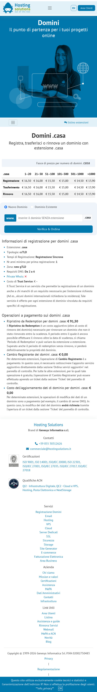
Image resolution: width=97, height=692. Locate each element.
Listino (48, 617)
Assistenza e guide (48, 621)
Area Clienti (86, 8)
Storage (48, 544)
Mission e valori (48, 577)
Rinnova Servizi (48, 625)
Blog (48, 641)
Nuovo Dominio (17, 207)
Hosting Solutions (48, 424)
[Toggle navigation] (50, 8)
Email (48, 516)
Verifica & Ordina (48, 229)
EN (73, 8)
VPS (48, 524)
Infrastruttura (48, 601)
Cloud (48, 528)
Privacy (48, 658)
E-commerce (48, 552)
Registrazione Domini (48, 512)
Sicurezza (48, 540)
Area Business (48, 560)
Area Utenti (48, 613)
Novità (48, 637)
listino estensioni (76, 122)
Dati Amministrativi (48, 593)
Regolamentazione (48, 669)
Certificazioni (48, 581)
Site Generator (48, 548)
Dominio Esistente (46, 207)
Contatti (48, 597)
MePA (48, 589)
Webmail (48, 629)
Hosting (48, 520)
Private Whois (15, 276)
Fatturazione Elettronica (48, 556)
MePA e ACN (48, 633)
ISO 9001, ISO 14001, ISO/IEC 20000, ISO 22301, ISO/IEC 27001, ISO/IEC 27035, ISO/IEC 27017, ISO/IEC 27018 (55, 466)
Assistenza (48, 585)
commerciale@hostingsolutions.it (48, 449)
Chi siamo (48, 572)
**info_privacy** (45, 688)
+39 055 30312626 (48, 443)
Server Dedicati (48, 532)
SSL (48, 536)
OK (60, 688)
